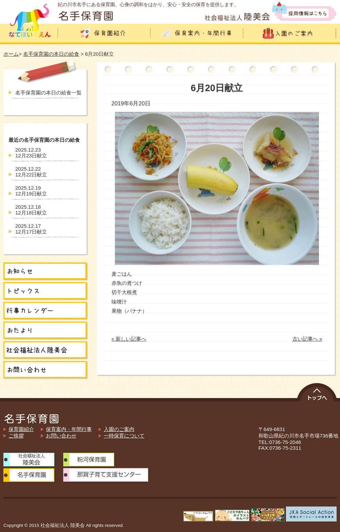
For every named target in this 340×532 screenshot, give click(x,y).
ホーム (11, 54)
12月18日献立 (31, 210)
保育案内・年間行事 (69, 429)
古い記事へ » (307, 339)
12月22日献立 (31, 171)
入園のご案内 (119, 429)
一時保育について (124, 436)
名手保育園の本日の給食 (51, 54)
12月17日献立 (31, 229)
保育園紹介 (21, 429)
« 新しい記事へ (129, 339)
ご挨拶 (16, 436)
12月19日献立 (31, 190)
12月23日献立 (31, 152)
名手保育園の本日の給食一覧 (48, 93)
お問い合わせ (61, 436)
